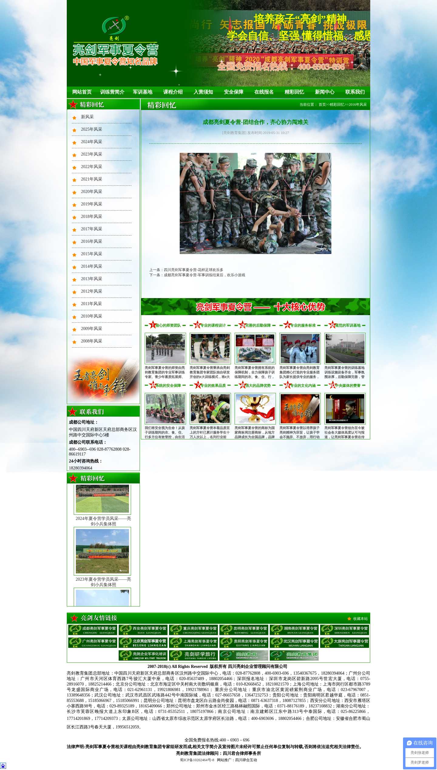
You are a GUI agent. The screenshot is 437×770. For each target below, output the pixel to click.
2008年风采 (91, 341)
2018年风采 (91, 216)
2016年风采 (91, 241)
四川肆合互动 (246, 760)
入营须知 (203, 92)
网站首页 (82, 92)
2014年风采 (91, 266)
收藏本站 (360, 619)
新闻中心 (324, 92)
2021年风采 (91, 179)
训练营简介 (112, 92)
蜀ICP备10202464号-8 (197, 760)
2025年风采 (91, 129)
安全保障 (233, 92)
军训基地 (142, 92)
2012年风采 (91, 291)
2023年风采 (91, 154)
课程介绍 (173, 92)
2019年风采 (91, 204)
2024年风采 (91, 141)
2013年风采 (91, 279)
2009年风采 (91, 328)
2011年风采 (91, 303)
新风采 (87, 117)
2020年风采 (91, 191)
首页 (322, 104)
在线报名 (264, 92)
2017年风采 (91, 229)
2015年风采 (91, 254)
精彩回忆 (294, 92)
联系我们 (355, 92)
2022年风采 (91, 166)
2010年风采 (91, 316)
